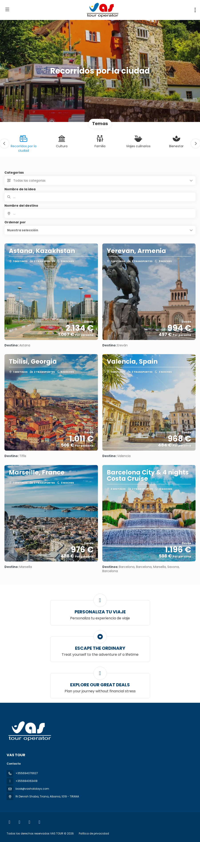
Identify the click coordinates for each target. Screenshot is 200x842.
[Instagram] (19, 822)
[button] (4, 143)
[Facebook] (9, 822)
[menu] (195, 10)
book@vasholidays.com (32, 789)
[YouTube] (29, 822)
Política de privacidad (94, 833)
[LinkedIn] (39, 822)
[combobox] (100, 213)
